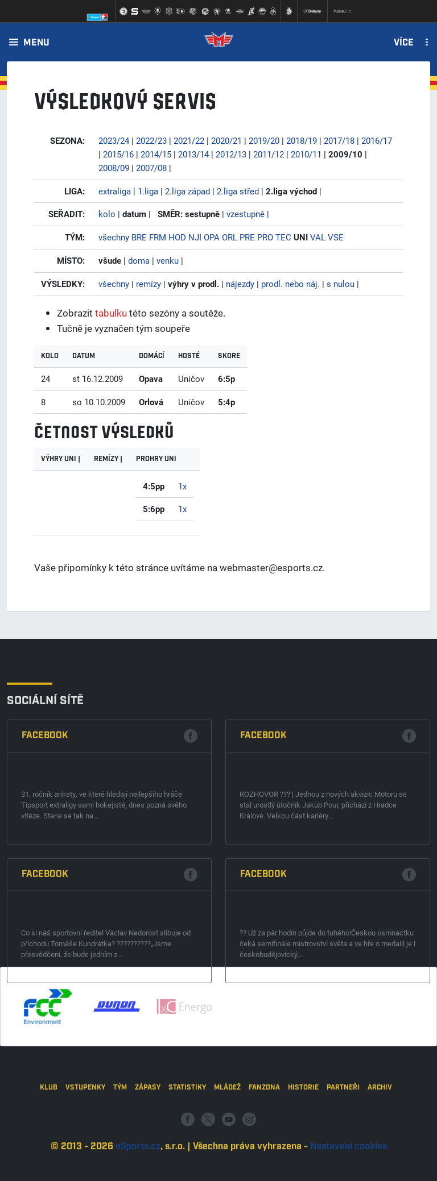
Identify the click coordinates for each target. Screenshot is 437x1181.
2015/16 (118, 154)
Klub (48, 1140)
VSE (336, 237)
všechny (113, 237)
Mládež (227, 1140)
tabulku (111, 312)
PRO (265, 237)
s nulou (340, 283)
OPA (212, 237)
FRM (157, 237)
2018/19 (301, 140)
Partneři (343, 1140)
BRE (139, 237)
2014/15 (156, 154)
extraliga (114, 191)
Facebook (45, 878)
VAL (317, 237)
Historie (303, 1140)
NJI (194, 237)
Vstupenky (85, 1140)
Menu (36, 43)
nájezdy (240, 283)
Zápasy (147, 1140)
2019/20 (264, 140)
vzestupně (245, 213)
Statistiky (187, 1140)
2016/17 (376, 140)
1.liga (148, 191)
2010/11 (306, 154)
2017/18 (339, 140)
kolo (107, 213)
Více (404, 43)
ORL (229, 237)
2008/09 (113, 167)
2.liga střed (238, 191)
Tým (120, 1140)
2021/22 (189, 140)
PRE (247, 237)
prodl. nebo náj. (290, 283)
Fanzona (264, 1140)
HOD (177, 237)
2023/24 (113, 140)
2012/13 (231, 154)
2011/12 (268, 154)
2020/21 (226, 140)
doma (139, 260)
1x (182, 486)
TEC (283, 237)
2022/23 (151, 140)
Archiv (380, 1140)
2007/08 (151, 167)
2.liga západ (187, 191)
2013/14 (193, 154)
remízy (148, 283)
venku (167, 260)
